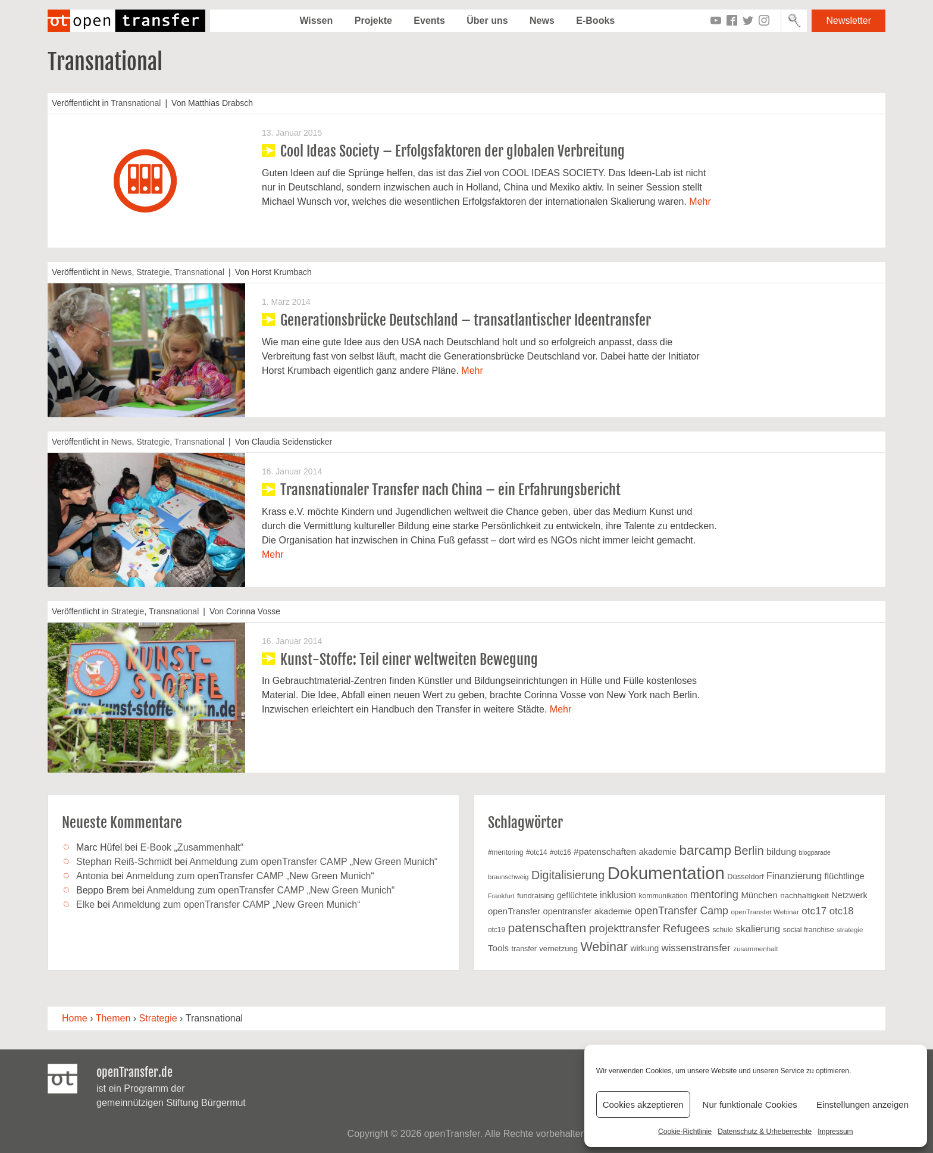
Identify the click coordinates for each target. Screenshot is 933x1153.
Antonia (92, 876)
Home (74, 1018)
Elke (85, 904)
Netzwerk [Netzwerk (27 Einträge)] (849, 895)
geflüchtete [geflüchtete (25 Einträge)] (577, 895)
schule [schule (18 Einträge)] (723, 930)
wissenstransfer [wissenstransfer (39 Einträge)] (696, 948)
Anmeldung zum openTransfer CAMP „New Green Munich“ (313, 862)
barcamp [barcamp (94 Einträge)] (705, 850)
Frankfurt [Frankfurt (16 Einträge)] (501, 895)
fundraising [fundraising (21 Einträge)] (536, 895)
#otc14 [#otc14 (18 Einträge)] (536, 852)
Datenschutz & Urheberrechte (765, 1131)
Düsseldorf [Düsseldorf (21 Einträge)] (745, 876)
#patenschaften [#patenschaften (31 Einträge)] (605, 851)
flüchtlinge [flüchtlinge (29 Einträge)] (845, 876)
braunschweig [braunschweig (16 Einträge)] (508, 876)
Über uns (487, 20)
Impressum (835, 1131)
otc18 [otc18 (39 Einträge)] (841, 911)
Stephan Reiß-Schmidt (124, 862)
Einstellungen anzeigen (862, 1104)
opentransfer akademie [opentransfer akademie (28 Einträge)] (587, 911)
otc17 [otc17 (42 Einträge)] (813, 911)
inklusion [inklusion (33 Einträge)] (618, 895)
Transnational (136, 103)
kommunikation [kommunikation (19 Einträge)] (662, 896)
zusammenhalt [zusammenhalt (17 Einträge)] (755, 948)
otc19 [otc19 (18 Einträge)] (496, 930)
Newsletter (848, 20)
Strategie (153, 272)
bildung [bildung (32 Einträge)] (781, 851)
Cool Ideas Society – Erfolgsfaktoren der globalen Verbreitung (452, 151)
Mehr (699, 201)
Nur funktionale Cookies (750, 1104)
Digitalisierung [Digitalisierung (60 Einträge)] (568, 875)
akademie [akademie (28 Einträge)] (658, 852)
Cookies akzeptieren (643, 1104)
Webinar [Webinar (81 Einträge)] (604, 947)
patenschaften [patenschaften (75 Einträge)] (547, 928)
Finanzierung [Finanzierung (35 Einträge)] (794, 875)
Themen (113, 1018)
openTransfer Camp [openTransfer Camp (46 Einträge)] (681, 911)
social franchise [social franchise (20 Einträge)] (808, 930)
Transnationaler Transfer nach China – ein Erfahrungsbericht (450, 490)
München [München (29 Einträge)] (759, 895)
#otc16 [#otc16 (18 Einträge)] (560, 852)
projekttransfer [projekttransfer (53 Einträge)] (624, 928)
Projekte (373, 20)
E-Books (595, 20)
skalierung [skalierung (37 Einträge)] (757, 928)
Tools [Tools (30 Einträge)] (498, 948)
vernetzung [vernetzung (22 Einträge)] (558, 948)
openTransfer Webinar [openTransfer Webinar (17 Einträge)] (765, 911)
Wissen (316, 20)
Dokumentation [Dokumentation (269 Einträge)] (666, 873)
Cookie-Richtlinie (685, 1131)
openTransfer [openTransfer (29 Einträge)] (514, 911)
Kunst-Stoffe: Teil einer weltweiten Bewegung (409, 659)
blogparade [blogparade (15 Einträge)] (815, 852)
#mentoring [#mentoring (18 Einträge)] (505, 852)
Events (429, 20)
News (542, 20)
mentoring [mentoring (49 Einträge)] (714, 894)
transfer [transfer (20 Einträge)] (524, 949)
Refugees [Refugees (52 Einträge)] (686, 928)
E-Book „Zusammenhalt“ (191, 847)
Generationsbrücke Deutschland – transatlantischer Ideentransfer (465, 320)
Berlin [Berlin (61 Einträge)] (748, 850)
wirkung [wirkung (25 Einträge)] (644, 948)
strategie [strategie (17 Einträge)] (850, 929)
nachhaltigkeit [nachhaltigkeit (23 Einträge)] (804, 895)
